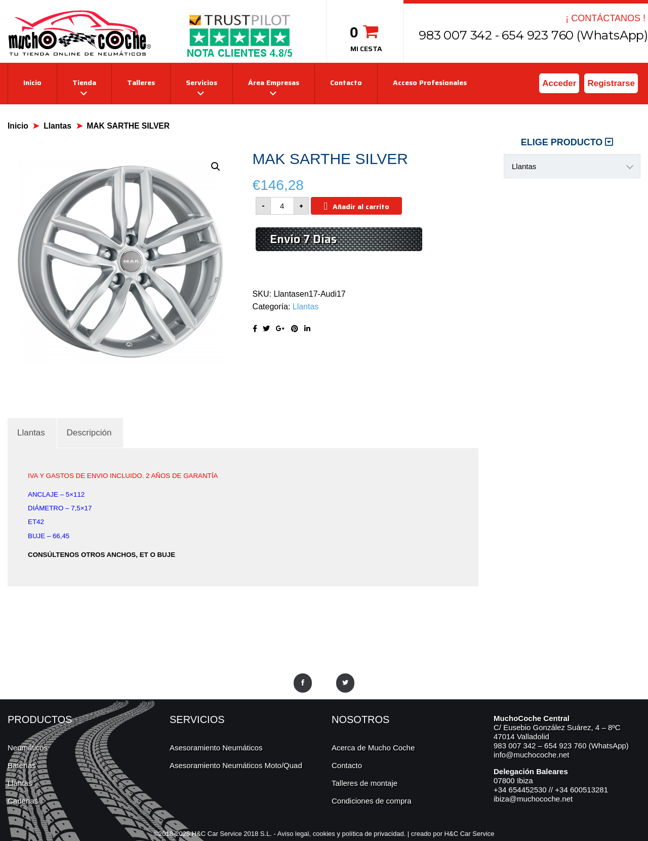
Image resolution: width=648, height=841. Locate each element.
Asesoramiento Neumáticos (216, 747)
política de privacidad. (374, 833)
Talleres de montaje (364, 783)
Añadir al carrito (361, 206)
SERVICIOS (197, 719)
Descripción (89, 432)
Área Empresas (273, 82)
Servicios (201, 82)
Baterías (22, 765)
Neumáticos (28, 747)
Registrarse (611, 83)
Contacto (346, 82)
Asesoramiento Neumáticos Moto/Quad (236, 765)
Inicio (32, 82)
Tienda (84, 82)
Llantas (57, 126)
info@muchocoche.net (531, 754)
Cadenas (23, 800)
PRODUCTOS (40, 719)
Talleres (141, 82)
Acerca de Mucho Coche (373, 747)
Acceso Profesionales (430, 82)
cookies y (327, 833)
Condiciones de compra (372, 800)
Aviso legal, (295, 833)
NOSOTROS (360, 719)
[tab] (31, 433)
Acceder (559, 83)
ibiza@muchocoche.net (533, 798)
